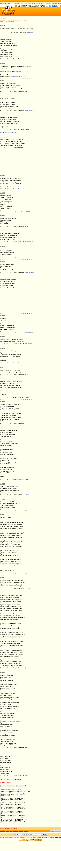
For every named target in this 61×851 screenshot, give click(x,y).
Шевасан (27, 362)
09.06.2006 (2, 401)
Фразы (27, 1)
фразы (26, 831)
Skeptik (26, 226)
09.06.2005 (2, 428)
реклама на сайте (4, 837)
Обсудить (16, 32)
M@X (26, 573)
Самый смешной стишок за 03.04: (11, 789)
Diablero (26, 479)
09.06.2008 (2, 367)
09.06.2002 (2, 514)
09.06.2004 (2, 483)
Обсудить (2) (16, 129)
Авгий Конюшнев (29, 32)
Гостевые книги (39, 3)
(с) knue (26, 667)
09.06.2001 (2, 577)
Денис (26, 510)
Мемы (19, 1)
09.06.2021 (2, 96)
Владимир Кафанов (17, 188)
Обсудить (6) (16, 211)
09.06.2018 (2, 175)
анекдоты (9, 831)
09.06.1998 (2, 752)
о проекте (16, 837)
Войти (52, 3)
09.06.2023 (2, 63)
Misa (26, 747)
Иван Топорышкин (29, 332)
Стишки (34, 1)
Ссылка (2, 76)
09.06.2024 (2, 37)
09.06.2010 (2, 336)
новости (27, 837)
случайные (14, 828)
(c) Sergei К (27, 588)
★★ (33, 241)
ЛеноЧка (27, 494)
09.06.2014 (2, 246)
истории (15, 831)
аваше (26, 374)
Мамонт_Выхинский (29, 272)
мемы (21, 831)
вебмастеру (22, 837)
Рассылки (25, 3)
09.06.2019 (2, 137)
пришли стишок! (55, 831)
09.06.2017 (2, 192)
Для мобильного (18, 3)
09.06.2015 (2, 231)
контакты (11, 837)
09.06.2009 (2, 348)
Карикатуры (42, 1)
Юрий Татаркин (28, 343)
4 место (18, 779)
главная (2, 831)
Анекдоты (4, 1)
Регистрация (58, 3)
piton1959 (28, 211)
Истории (11, 1)
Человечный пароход (29, 58)
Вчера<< (2, 782)
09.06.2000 (2, 593)
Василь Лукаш (28, 241)
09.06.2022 (2, 80)
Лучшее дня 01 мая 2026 (6, 3)
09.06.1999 (2, 672)
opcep (27, 287)
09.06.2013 (2, 261)
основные (7, 828)
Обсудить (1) (16, 287)
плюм (27, 129)
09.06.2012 (2, 277)
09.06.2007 (2, 379)
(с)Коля (26, 775)
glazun (26, 91)
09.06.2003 (2, 499)
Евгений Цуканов (28, 110)
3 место (13, 779)
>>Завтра (8, 782)
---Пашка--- (27, 397)
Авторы (50, 1)
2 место (8, 779)
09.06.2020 (2, 115)
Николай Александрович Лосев (18, 76)
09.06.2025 (2, 25)
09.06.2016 (2, 215)
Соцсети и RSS (31, 3)
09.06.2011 (2, 315)
